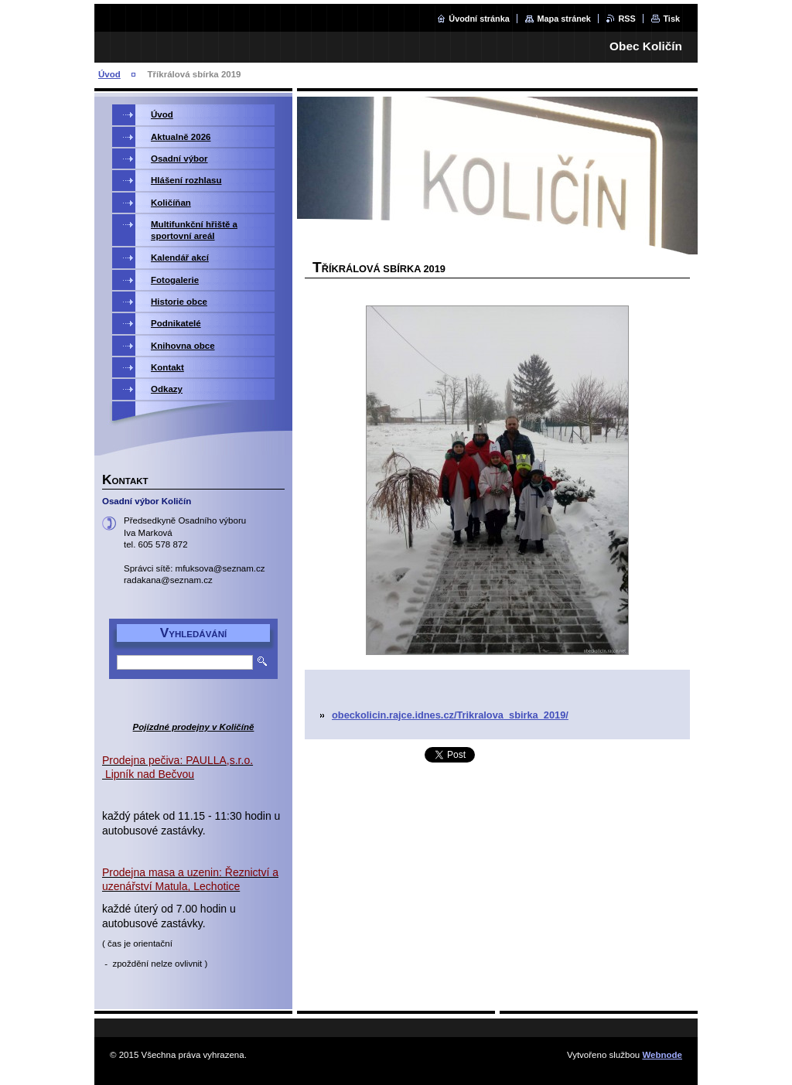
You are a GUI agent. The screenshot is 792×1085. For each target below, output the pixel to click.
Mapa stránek (564, 18)
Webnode (662, 1054)
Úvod (109, 74)
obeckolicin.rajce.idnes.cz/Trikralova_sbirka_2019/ (450, 715)
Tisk (671, 18)
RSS (626, 18)
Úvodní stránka (479, 18)
